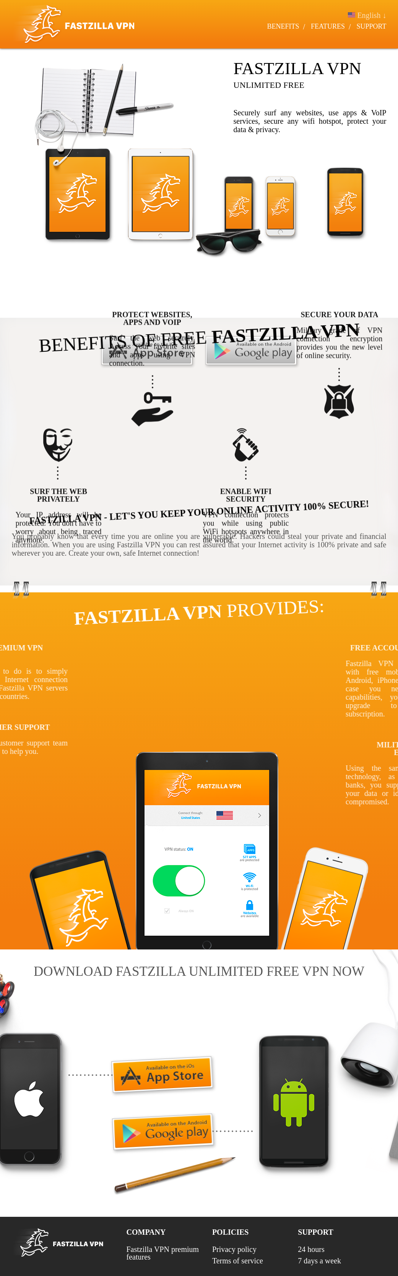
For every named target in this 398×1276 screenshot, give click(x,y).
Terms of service (237, 1261)
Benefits (284, 26)
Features (329, 26)
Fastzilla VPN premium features (163, 1253)
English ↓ (368, 15)
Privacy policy (234, 1249)
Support (372, 26)
